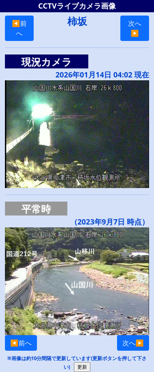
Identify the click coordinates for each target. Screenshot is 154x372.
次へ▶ (134, 28)
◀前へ (19, 28)
